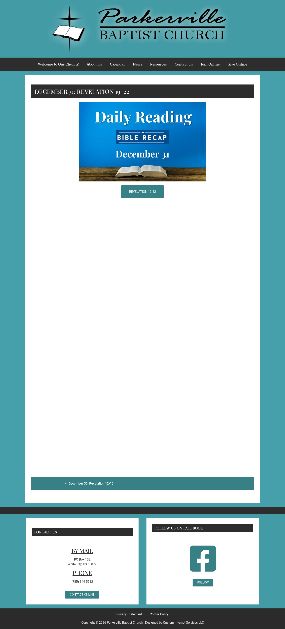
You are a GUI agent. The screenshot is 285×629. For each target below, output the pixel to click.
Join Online (210, 64)
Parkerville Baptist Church (125, 622)
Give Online (237, 64)
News (137, 64)
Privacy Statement (129, 614)
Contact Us (184, 64)
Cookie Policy (159, 614)
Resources (158, 64)
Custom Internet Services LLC (183, 622)
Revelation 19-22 (142, 192)
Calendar (117, 64)
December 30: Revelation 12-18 (90, 483)
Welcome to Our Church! (58, 64)
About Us (94, 64)
